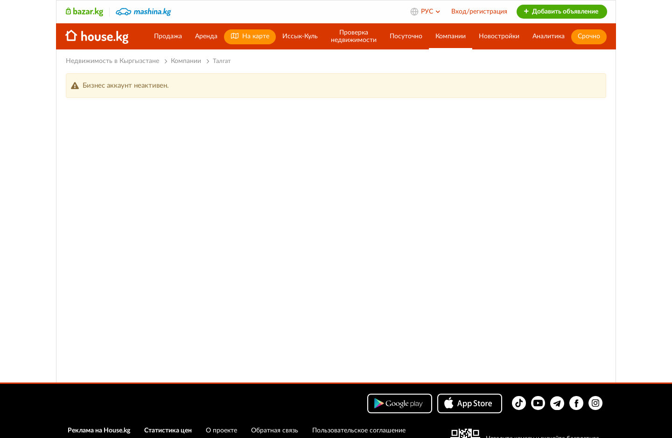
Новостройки (499, 36)
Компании (450, 36)
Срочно (589, 36)
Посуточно (406, 36)
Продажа (168, 36)
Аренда (206, 36)
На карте (250, 36)
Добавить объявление (560, 11)
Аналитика (548, 36)
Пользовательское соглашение (359, 430)
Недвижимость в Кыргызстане (112, 61)
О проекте (221, 430)
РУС (431, 11)
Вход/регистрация (479, 11)
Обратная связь (274, 430)
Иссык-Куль (300, 36)
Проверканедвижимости (354, 36)
